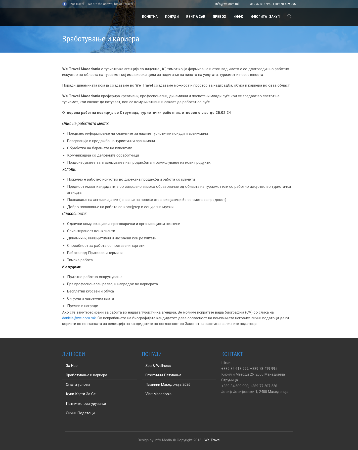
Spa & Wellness (158, 365)
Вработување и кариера (86, 375)
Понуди (172, 16)
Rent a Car (195, 16)
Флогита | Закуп (265, 16)
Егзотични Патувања (163, 375)
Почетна (150, 16)
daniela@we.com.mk (79, 318)
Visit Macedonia (158, 394)
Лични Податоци (80, 413)
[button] (289, 17)
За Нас (72, 365)
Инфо (238, 16)
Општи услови (78, 384)
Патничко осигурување (86, 403)
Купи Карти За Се (81, 394)
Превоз (219, 16)
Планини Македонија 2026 (167, 384)
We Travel (212, 440)
